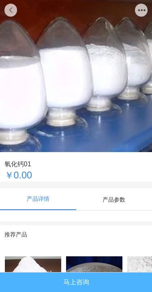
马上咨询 (76, 282)
